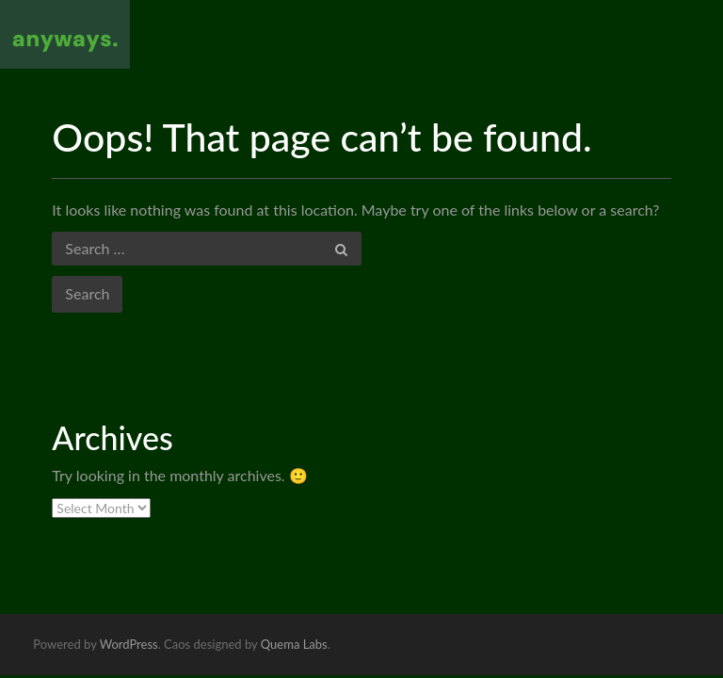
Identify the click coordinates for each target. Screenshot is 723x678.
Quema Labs (294, 644)
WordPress (129, 644)
